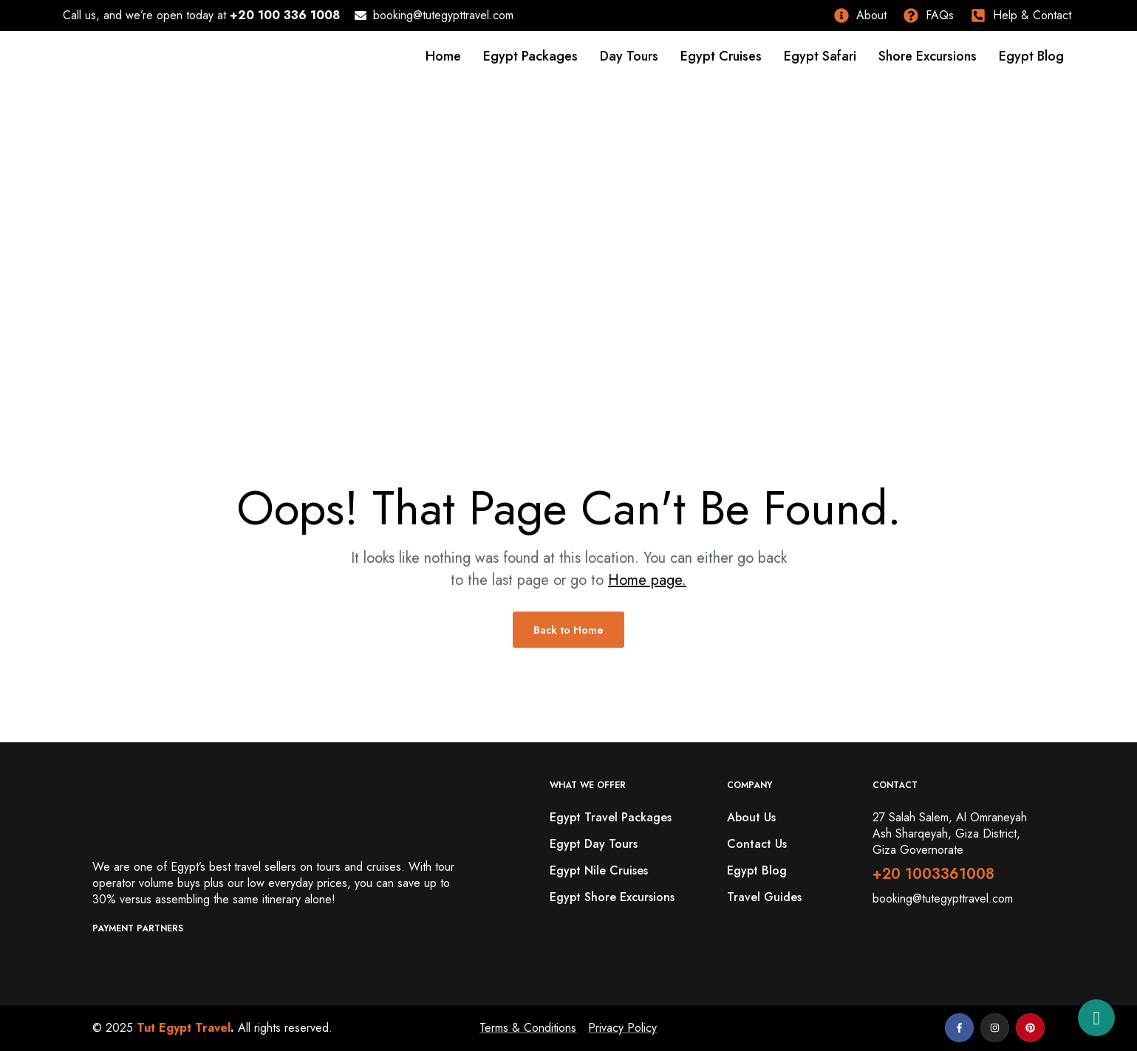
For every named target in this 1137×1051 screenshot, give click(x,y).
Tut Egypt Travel (184, 1027)
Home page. (647, 580)
